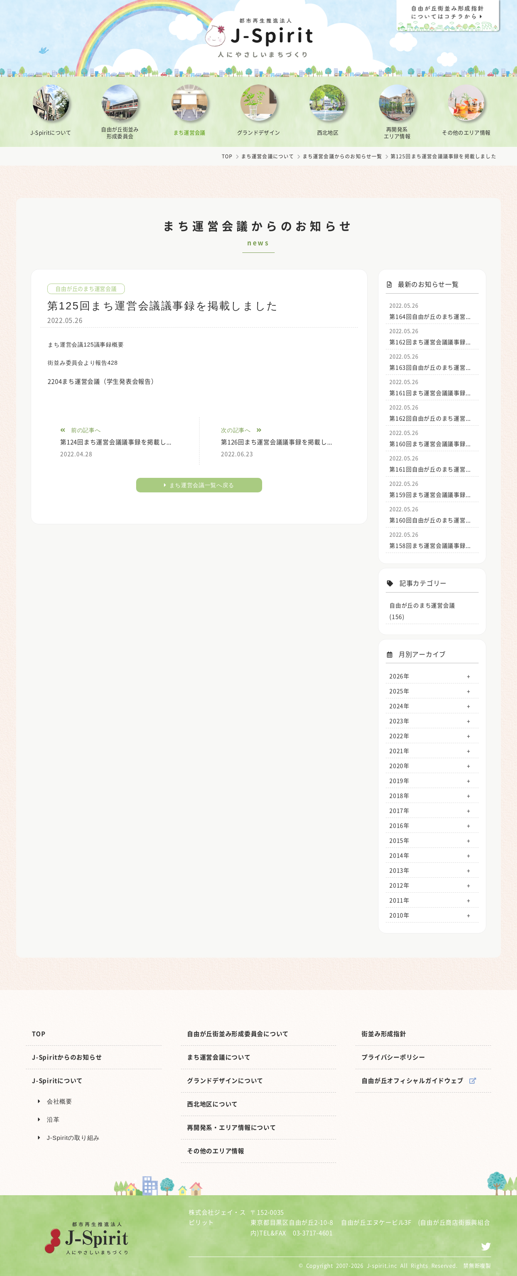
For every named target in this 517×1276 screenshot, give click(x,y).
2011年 (399, 900)
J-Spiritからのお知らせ (67, 1057)
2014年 (399, 855)
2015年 (399, 840)
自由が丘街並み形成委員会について (238, 1033)
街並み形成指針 (383, 1033)
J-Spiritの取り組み (69, 1137)
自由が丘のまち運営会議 (88, 288)
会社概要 (55, 1101)
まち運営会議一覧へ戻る (199, 485)
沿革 (48, 1119)
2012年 (399, 885)
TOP (227, 156)
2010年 (399, 915)
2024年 (399, 706)
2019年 (399, 780)
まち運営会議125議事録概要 (86, 344)
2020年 (399, 765)
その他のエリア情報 (215, 1150)
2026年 (399, 676)
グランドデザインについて (225, 1080)
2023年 (399, 721)
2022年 (399, 736)
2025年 (399, 691)
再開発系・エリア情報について (231, 1127)
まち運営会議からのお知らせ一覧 (342, 156)
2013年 (399, 870)
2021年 (399, 750)
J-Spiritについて (57, 1080)
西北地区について (212, 1103)
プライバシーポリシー (393, 1057)
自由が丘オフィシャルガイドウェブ (419, 1080)
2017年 (399, 810)
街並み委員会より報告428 (83, 362)
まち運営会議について (267, 156)
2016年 (399, 825)
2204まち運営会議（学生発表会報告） (102, 381)
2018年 (399, 795)
